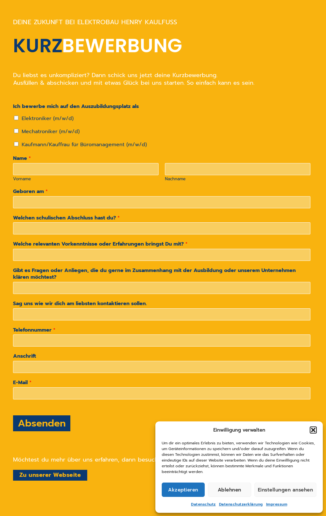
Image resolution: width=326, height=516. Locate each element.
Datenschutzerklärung (241, 504)
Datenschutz (203, 504)
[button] (313, 430)
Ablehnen (229, 489)
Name (22, 158)
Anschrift (24, 356)
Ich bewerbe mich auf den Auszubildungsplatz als (76, 106)
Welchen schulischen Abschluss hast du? (66, 218)
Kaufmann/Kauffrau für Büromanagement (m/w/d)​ (84, 144)
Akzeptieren (183, 489)
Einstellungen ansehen (285, 489)
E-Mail (22, 382)
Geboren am (30, 191)
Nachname (175, 179)
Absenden (42, 423)
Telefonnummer (34, 330)
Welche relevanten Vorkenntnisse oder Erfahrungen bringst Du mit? (100, 244)
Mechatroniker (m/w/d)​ (51, 131)
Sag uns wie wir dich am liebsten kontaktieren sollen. (80, 303)
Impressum (276, 504)
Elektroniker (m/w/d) (48, 118)
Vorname (22, 179)
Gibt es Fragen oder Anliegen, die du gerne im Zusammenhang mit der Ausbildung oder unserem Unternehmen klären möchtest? (154, 274)
